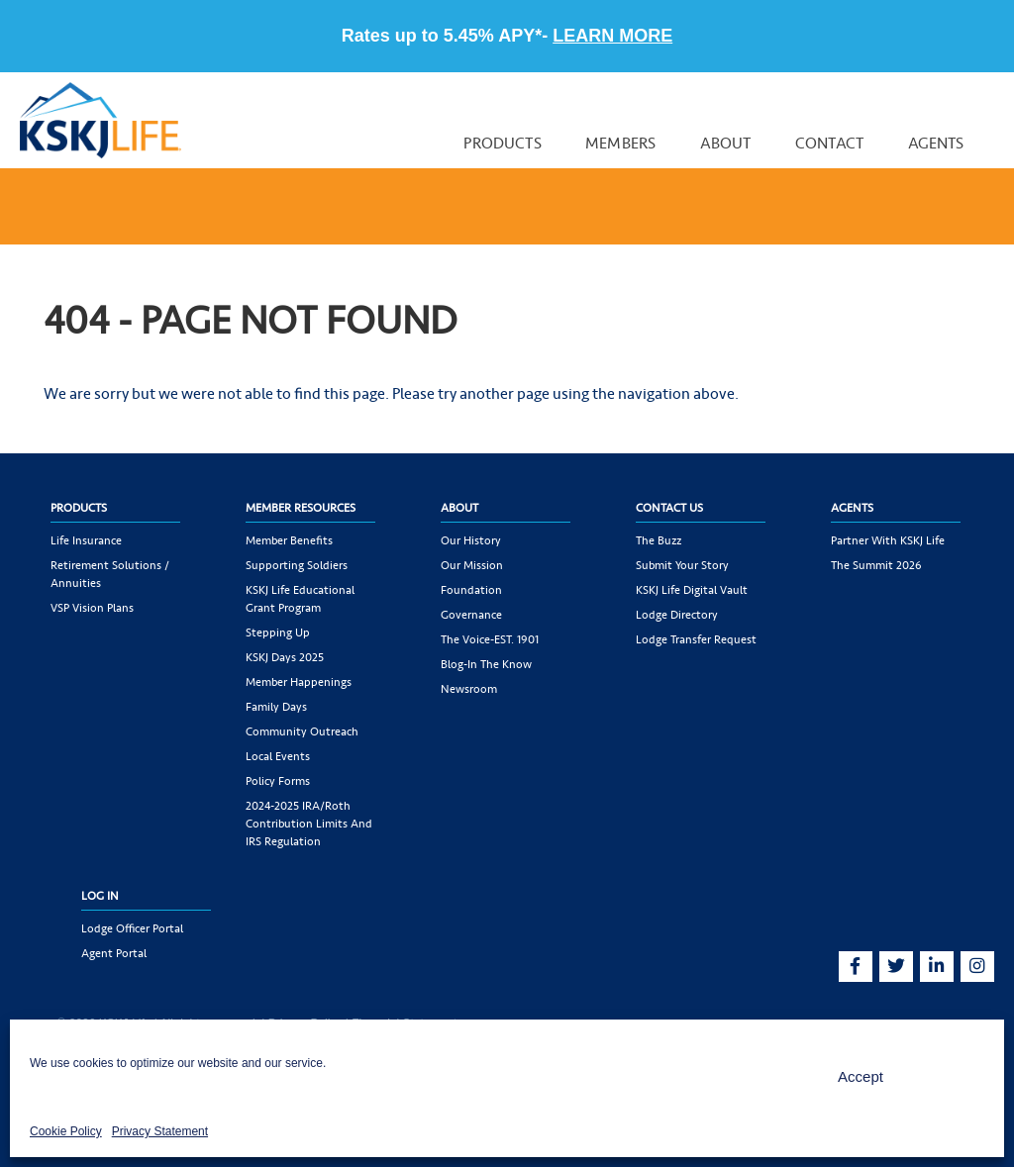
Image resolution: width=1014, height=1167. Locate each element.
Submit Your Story (682, 565)
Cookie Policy (66, 1131)
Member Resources (300, 508)
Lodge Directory (677, 615)
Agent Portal (114, 953)
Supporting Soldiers (297, 565)
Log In (100, 896)
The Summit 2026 (876, 565)
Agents (936, 143)
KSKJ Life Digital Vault (692, 590)
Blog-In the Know (486, 664)
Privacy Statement (160, 1131)
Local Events (278, 756)
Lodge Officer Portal (132, 928)
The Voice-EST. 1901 (490, 639)
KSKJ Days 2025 (285, 657)
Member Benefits (289, 540)
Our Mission (472, 565)
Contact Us (669, 508)
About (726, 143)
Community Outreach (302, 731)
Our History (471, 540)
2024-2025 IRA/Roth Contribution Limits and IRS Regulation (309, 823)
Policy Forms (278, 781)
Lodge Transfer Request (696, 639)
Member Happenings (299, 682)
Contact (829, 143)
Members (620, 143)
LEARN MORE (612, 36)
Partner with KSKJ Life (888, 540)
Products (502, 143)
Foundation (471, 590)
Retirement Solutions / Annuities (110, 574)
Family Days (276, 707)
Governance (471, 615)
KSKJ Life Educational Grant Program (300, 599)
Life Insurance (86, 540)
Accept (860, 1076)
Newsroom (469, 689)
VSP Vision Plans (92, 608)
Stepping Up (278, 632)
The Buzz (658, 540)
